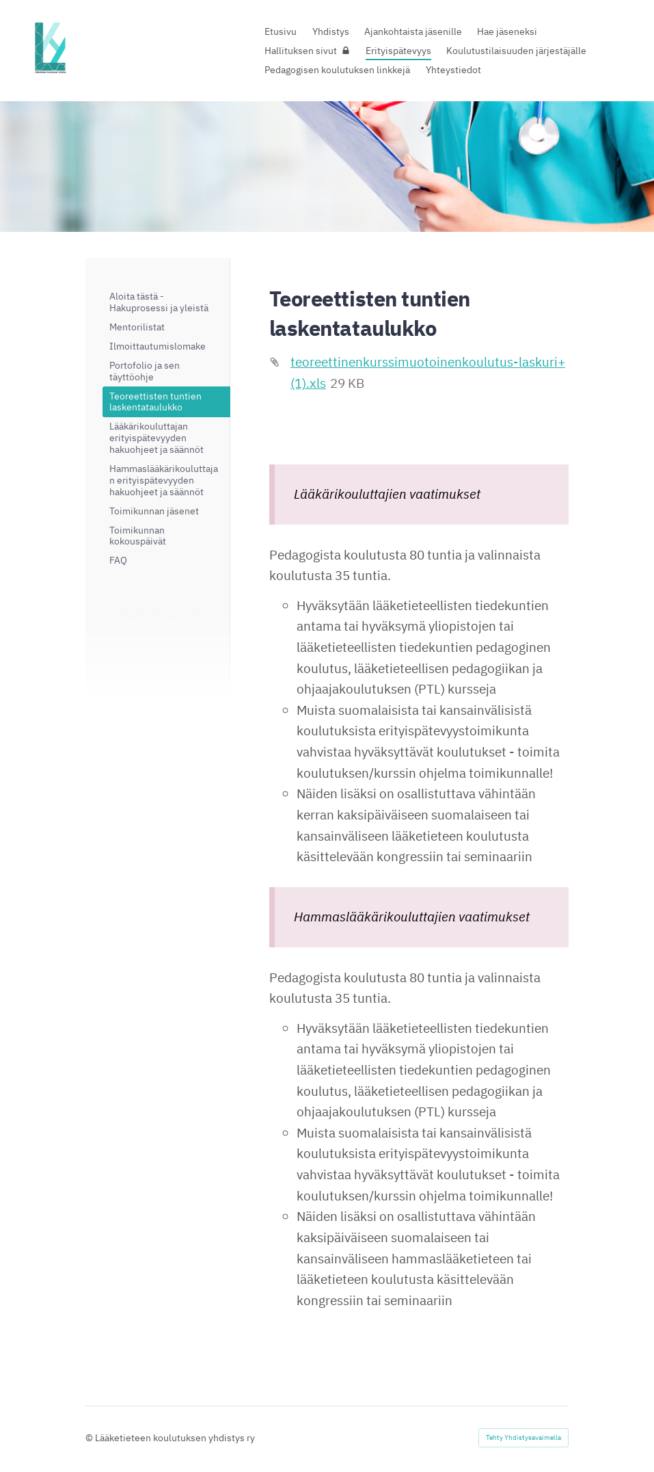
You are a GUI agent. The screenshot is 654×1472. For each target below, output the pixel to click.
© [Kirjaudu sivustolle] (90, 1438)
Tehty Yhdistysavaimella (523, 1437)
